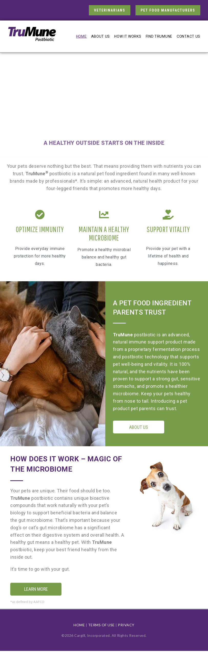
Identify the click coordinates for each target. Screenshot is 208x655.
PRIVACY (126, 625)
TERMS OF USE (101, 625)
